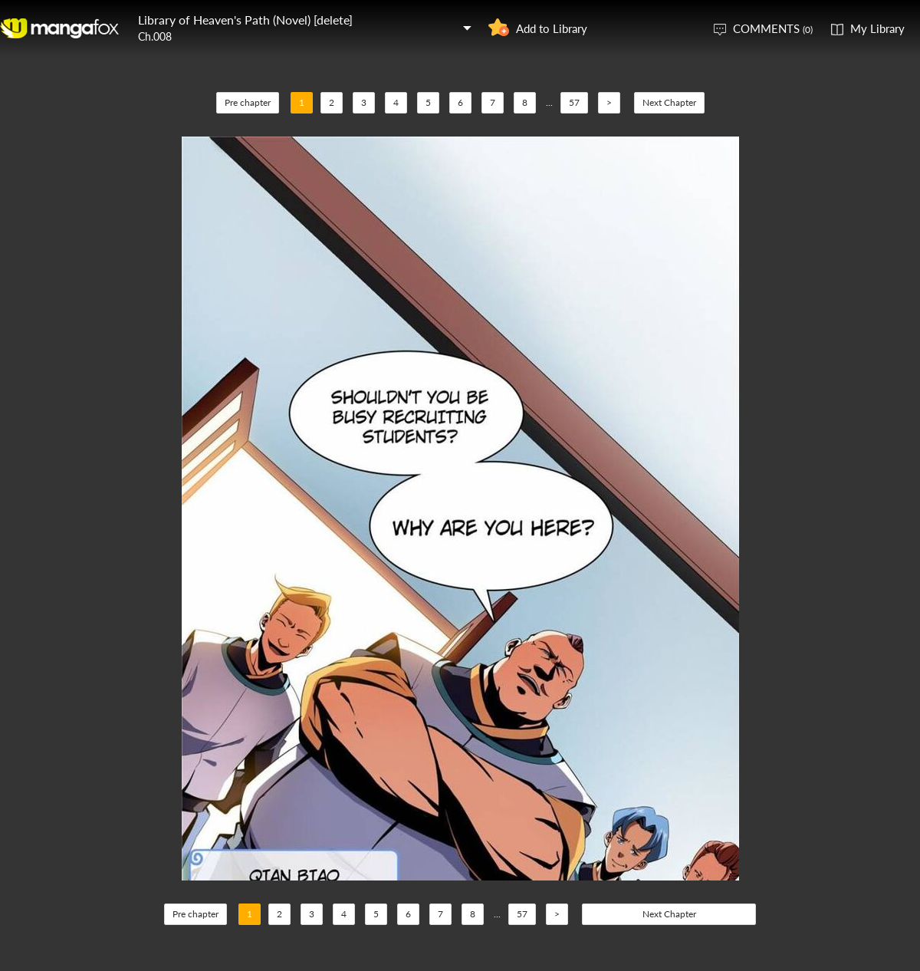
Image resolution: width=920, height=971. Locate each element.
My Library (877, 28)
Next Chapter (669, 102)
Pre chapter (248, 102)
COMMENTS (773, 28)
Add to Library (551, 28)
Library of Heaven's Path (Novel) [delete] (245, 19)
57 (574, 102)
